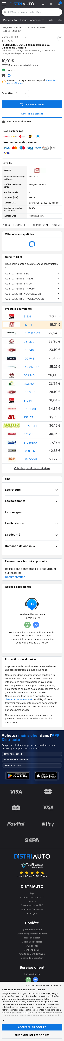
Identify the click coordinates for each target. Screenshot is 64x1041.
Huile (50, 20)
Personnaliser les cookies (32, 1035)
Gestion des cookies (32, 941)
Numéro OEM (40, 224)
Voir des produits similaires (32, 468)
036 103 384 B (17, 273)
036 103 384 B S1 (19, 278)
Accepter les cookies (32, 1027)
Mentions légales (32, 949)
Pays (32, 893)
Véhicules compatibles (15, 224)
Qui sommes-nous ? (32, 929)
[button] (43, 4)
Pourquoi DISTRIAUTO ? (32, 897)
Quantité (7, 93)
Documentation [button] (15, 576)
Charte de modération (32, 957)
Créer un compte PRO (32, 905)
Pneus (23, 20)
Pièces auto (10, 20)
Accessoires (37, 20)
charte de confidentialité (18, 699)
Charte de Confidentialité (32, 953)
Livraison (32, 901)
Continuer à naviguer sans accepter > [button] (43, 985)
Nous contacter (32, 937)
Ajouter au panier (32, 104)
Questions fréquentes (32, 909)
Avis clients (32, 945)
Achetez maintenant (32, 114)
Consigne (32, 913)
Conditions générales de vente (32, 933)
